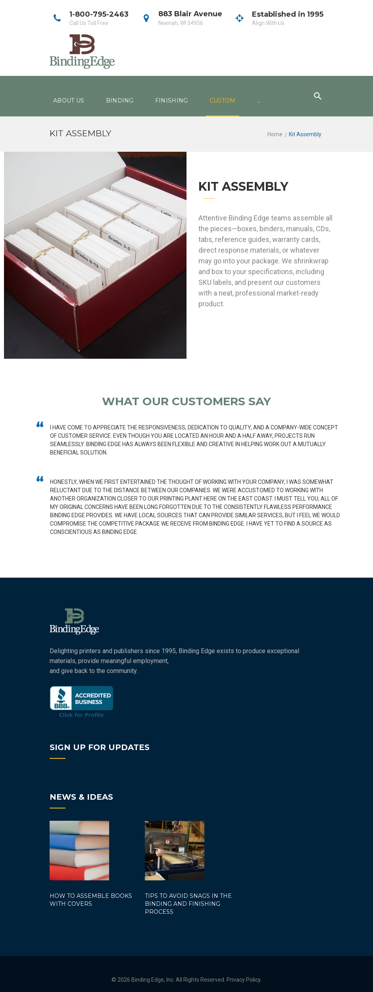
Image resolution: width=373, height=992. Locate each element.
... (259, 100)
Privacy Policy (243, 980)
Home (275, 134)
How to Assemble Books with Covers (91, 899)
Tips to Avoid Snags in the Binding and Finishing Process (188, 903)
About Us (69, 100)
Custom (223, 100)
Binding (120, 100)
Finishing (171, 100)
